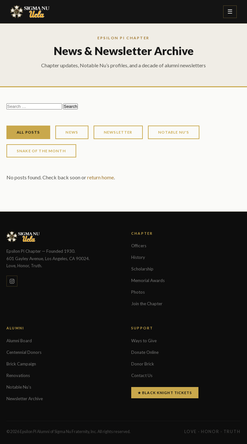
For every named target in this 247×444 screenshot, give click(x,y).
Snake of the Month (41, 151)
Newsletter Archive (24, 398)
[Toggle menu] (230, 11)
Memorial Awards (148, 280)
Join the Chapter (146, 303)
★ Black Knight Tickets (165, 393)
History (138, 257)
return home (100, 177)
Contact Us (141, 375)
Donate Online (145, 352)
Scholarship (142, 268)
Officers (138, 245)
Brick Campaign (21, 363)
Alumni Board (19, 340)
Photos (138, 292)
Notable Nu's (173, 132)
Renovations (18, 375)
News (72, 132)
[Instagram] (11, 281)
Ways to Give (144, 340)
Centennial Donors (23, 352)
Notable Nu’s (18, 387)
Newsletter (118, 132)
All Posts (28, 132)
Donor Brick (142, 363)
